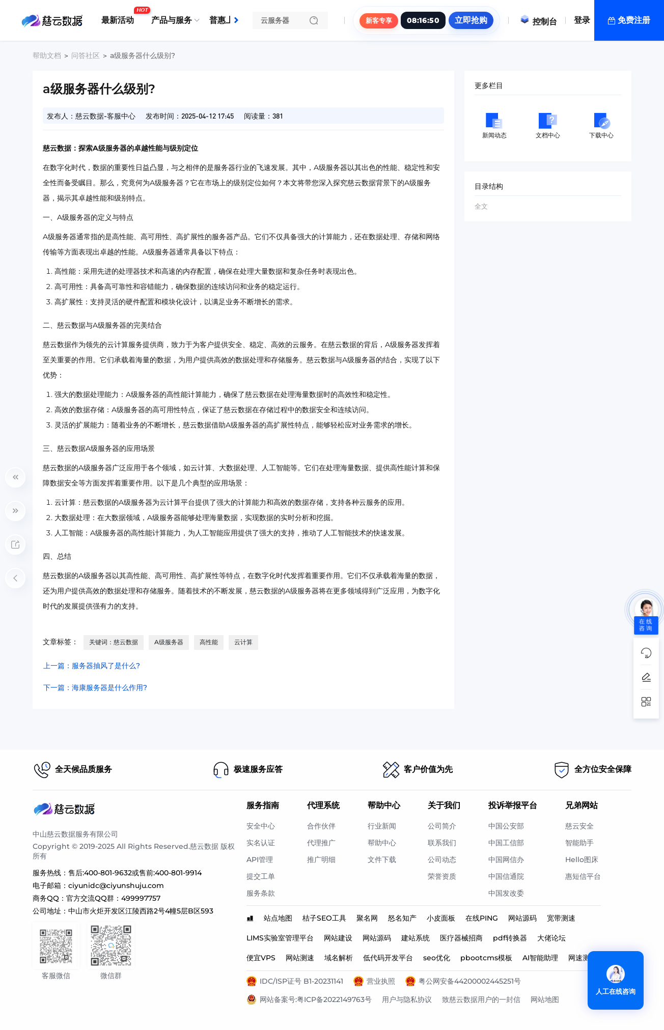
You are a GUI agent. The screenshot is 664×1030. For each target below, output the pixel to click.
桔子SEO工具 (324, 918)
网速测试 (582, 957)
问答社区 (85, 55)
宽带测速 (561, 918)
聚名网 (367, 918)
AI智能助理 (540, 957)
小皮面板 (441, 918)
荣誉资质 (442, 876)
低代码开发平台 (388, 957)
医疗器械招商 (461, 937)
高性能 (209, 642)
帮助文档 (47, 55)
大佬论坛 (551, 937)
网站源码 (522, 918)
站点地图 (278, 918)
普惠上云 (228, 16)
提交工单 (260, 876)
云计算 (243, 642)
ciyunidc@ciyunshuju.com (116, 885)
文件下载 (382, 859)
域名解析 (338, 957)
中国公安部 (506, 826)
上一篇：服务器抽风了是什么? (91, 665)
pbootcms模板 (486, 957)
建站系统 (415, 937)
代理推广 (321, 842)
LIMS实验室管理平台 (280, 937)
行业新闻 (382, 826)
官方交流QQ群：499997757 (113, 898)
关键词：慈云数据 (113, 642)
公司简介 (442, 826)
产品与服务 (171, 20)
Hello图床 (581, 859)
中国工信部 (506, 842)
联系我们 (442, 842)
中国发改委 (506, 893)
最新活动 (120, 16)
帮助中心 (382, 842)
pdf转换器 (510, 937)
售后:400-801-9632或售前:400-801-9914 (135, 872)
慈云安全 (579, 826)
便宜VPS (260, 957)
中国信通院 (506, 876)
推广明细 (321, 859)
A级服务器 (168, 642)
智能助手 (579, 842)
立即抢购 (471, 20)
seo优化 (436, 957)
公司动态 (442, 859)
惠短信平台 (583, 876)
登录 (582, 20)
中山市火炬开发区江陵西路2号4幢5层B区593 (140, 910)
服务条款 (260, 893)
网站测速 (300, 957)
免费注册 (634, 20)
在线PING (481, 918)
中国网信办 (506, 859)
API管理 (259, 859)
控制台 (538, 21)
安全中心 (260, 826)
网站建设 (338, 937)
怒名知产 (402, 918)
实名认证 (260, 842)
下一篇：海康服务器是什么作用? (95, 687)
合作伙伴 (321, 826)
